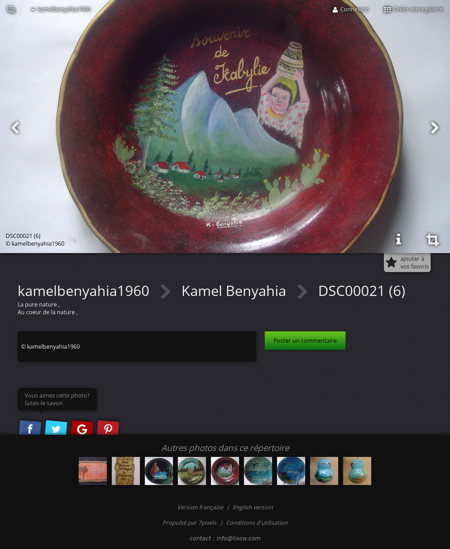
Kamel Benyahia (235, 290)
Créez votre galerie (413, 9)
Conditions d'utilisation (257, 523)
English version (253, 507)
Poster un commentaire (305, 340)
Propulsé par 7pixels (189, 523)
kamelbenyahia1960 (60, 9)
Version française (201, 507)
